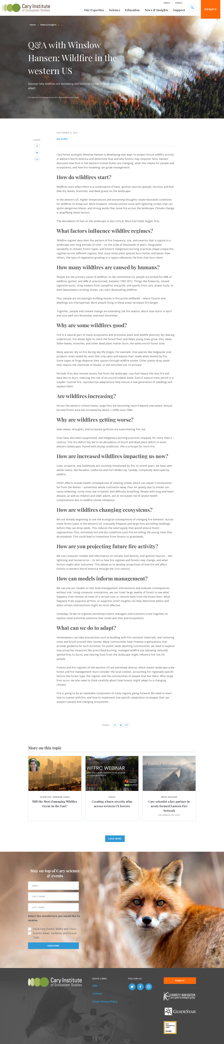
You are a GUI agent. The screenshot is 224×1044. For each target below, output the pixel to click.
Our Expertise (94, 10)
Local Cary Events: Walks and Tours (54, 929)
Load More (115, 838)
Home (33, 24)
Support (179, 10)
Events (178, 3)
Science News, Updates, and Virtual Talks (55, 935)
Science (114, 10)
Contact (97, 993)
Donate (210, 9)
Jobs (94, 985)
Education (132, 10)
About (167, 3)
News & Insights (156, 10)
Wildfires (62, 139)
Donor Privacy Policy (104, 1001)
